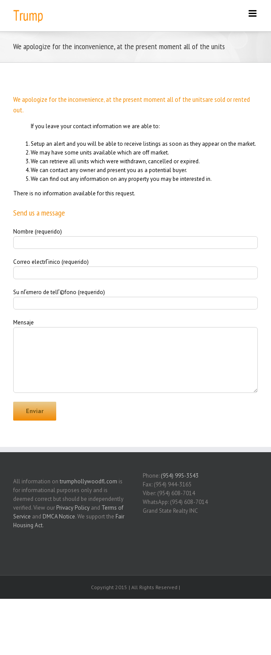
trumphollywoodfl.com (88, 481)
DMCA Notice (59, 516)
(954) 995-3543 (180, 475)
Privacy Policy (73, 507)
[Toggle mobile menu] (253, 13)
